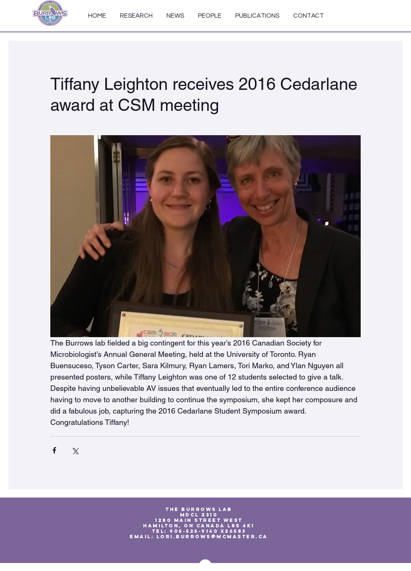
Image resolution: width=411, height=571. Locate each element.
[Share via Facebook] (54, 450)
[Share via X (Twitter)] (75, 450)
